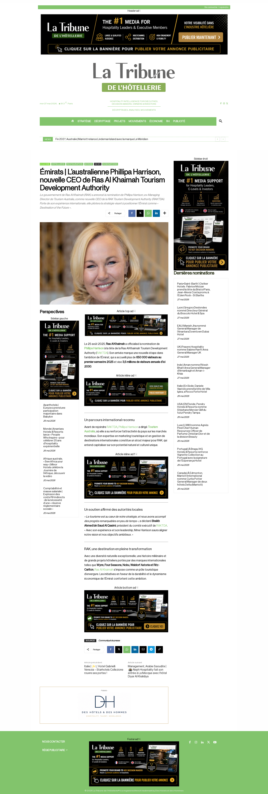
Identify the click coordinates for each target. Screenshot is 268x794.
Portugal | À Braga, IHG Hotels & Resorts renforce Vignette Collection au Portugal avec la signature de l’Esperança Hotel (192, 455)
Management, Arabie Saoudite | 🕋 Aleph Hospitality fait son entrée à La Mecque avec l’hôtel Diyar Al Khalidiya (147, 671)
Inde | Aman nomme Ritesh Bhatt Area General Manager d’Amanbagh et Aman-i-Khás (193, 369)
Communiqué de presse (109, 641)
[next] (223, 139)
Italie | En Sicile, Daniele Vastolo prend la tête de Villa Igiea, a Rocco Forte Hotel (193, 389)
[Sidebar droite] (59, 360)
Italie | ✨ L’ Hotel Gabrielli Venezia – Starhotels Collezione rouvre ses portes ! (103, 670)
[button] (220, 121)
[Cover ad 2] (126, 478)
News (97, 164)
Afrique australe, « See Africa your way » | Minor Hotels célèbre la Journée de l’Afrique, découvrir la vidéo (54, 467)
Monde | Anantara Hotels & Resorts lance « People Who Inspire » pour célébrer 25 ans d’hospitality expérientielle (53, 438)
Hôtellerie (58, 164)
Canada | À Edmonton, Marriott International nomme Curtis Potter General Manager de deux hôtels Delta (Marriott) (192, 479)
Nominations (110, 164)
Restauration (74, 164)
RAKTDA (102, 353)
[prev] (217, 139)
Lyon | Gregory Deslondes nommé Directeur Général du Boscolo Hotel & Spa (192, 310)
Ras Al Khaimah (104, 569)
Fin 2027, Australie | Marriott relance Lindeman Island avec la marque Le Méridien (101, 139)
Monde (88, 164)
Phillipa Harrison (128, 427)
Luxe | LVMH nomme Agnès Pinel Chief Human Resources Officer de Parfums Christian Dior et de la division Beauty (193, 431)
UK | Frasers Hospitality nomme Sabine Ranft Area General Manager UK (192, 350)
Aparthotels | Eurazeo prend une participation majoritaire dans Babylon (54, 411)
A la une (45, 164)
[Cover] (126, 339)
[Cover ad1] (126, 611)
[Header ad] (134, 56)
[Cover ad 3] (126, 408)
